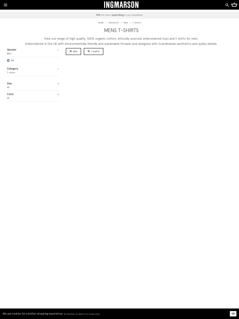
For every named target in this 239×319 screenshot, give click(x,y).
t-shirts (94, 51)
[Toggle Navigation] (5, 4)
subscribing (117, 15)
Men (73, 51)
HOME (101, 23)
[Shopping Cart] (234, 4)
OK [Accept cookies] (233, 313)
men (126, 23)
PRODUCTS (114, 23)
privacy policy (94, 314)
